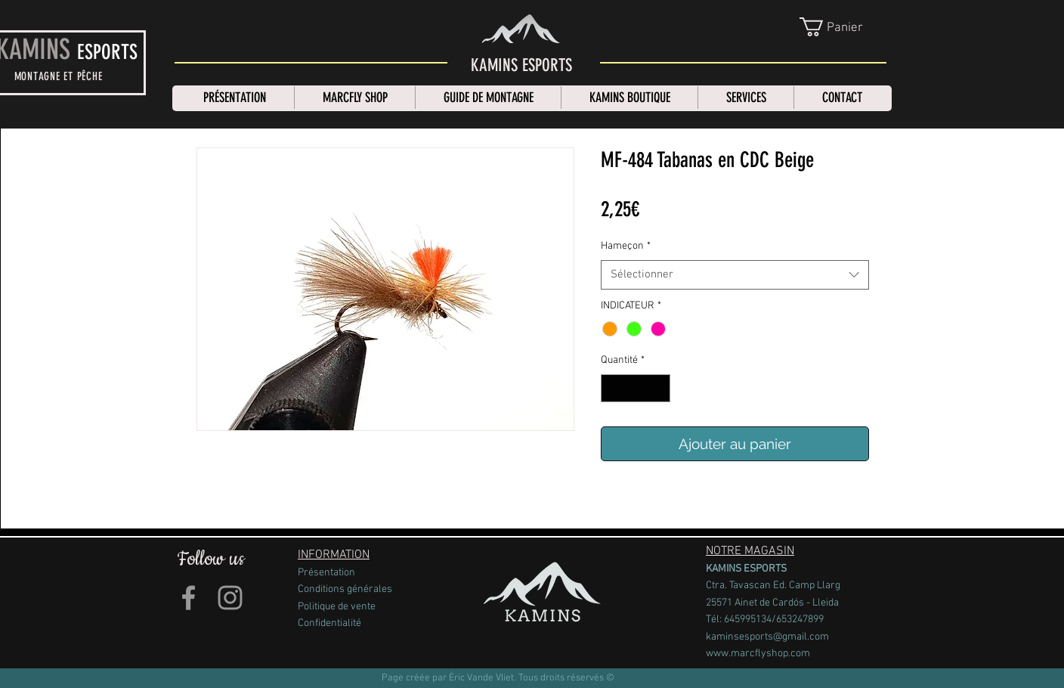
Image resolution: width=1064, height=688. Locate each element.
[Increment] (658, 388)
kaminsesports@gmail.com (767, 636)
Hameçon (626, 246)
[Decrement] (612, 388)
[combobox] (735, 275)
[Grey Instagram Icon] (230, 597)
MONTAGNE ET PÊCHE (58, 76)
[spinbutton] (635, 388)
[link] (844, 26)
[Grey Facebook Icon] (188, 597)
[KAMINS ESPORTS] (521, 65)
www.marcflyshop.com (758, 653)
